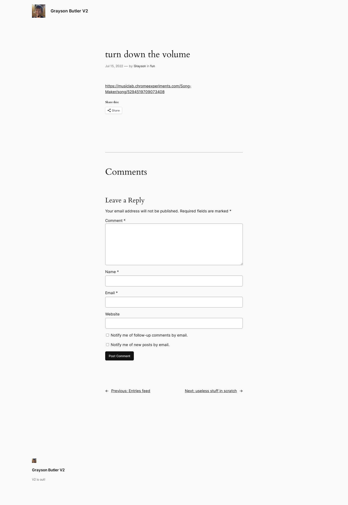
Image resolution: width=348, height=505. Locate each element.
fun (152, 66)
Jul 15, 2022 (114, 66)
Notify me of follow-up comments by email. (149, 335)
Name (112, 272)
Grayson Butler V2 (69, 11)
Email (111, 293)
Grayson (140, 66)
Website (112, 314)
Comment (115, 220)
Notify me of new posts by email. (140, 345)
